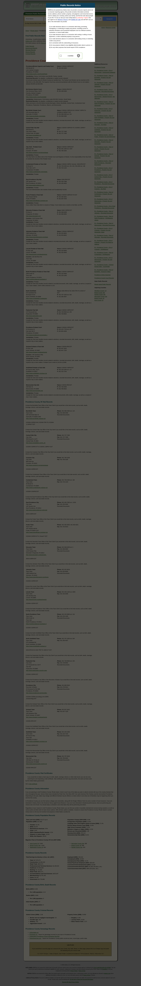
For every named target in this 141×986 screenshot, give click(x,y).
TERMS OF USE (76, 19)
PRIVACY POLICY (63, 19)
